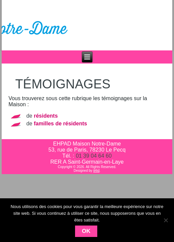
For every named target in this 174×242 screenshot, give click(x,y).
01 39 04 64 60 (94, 156)
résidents (46, 116)
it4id (96, 170)
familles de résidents (60, 123)
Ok (86, 231)
